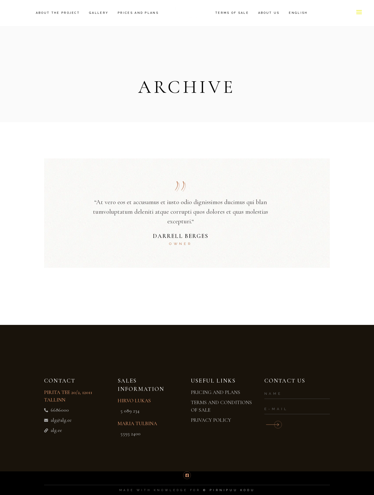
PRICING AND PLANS (215, 392)
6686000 (60, 410)
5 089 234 (129, 411)
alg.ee (56, 430)
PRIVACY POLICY (211, 420)
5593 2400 (130, 434)
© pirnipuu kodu (229, 490)
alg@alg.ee (61, 420)
